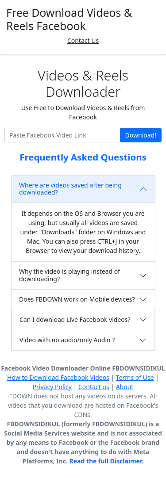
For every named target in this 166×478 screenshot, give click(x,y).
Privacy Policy (52, 386)
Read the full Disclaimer (105, 461)
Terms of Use (135, 377)
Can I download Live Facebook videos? (75, 319)
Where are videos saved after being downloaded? (70, 189)
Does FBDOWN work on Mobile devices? (77, 299)
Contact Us (83, 40)
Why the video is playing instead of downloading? (69, 275)
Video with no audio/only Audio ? (67, 340)
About (125, 386)
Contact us (93, 386)
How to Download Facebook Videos (58, 377)
